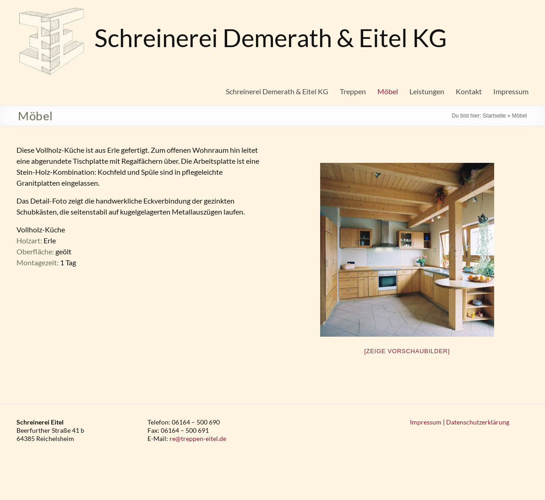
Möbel (387, 91)
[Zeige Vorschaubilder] (407, 351)
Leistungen (426, 91)
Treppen (353, 91)
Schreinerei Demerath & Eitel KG (270, 38)
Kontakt (469, 91)
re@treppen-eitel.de (197, 438)
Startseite (494, 116)
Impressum (511, 91)
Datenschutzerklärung (477, 422)
